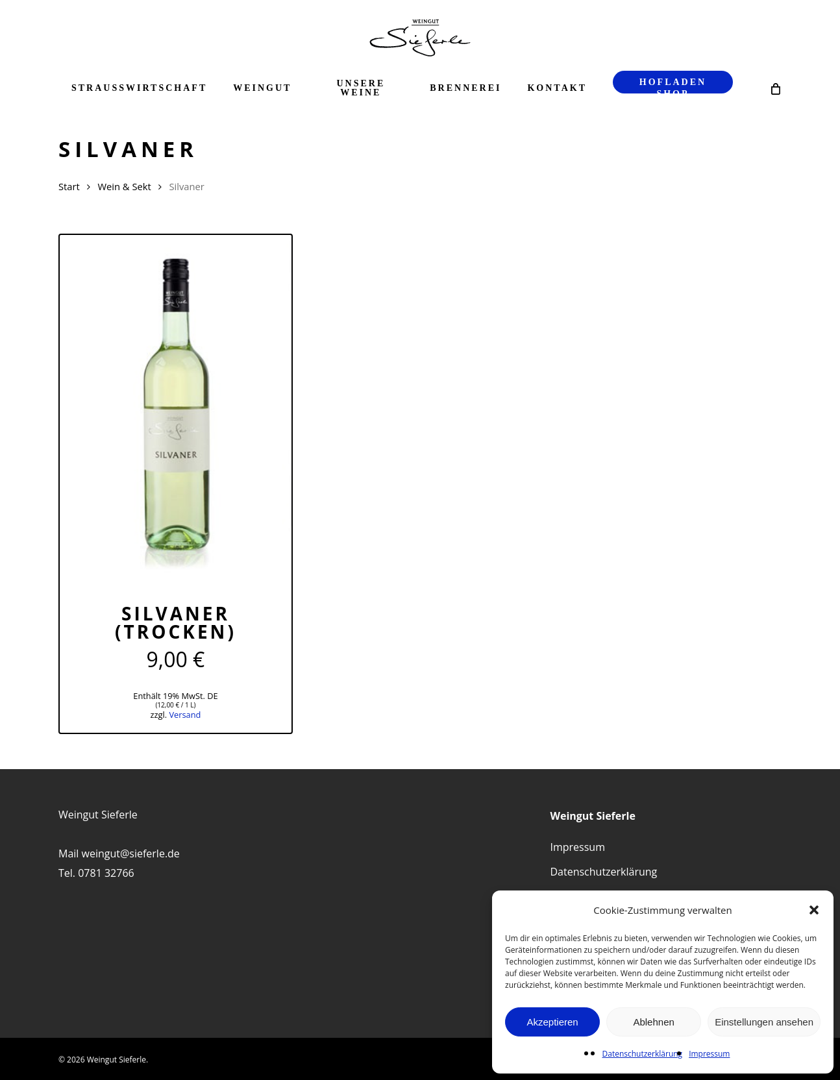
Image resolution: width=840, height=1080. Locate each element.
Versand (185, 714)
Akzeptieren (552, 1021)
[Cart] (775, 88)
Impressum (709, 1053)
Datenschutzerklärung (642, 1053)
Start (69, 186)
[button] (814, 909)
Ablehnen (653, 1021)
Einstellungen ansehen (764, 1021)
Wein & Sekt (124, 186)
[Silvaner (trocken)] (175, 408)
